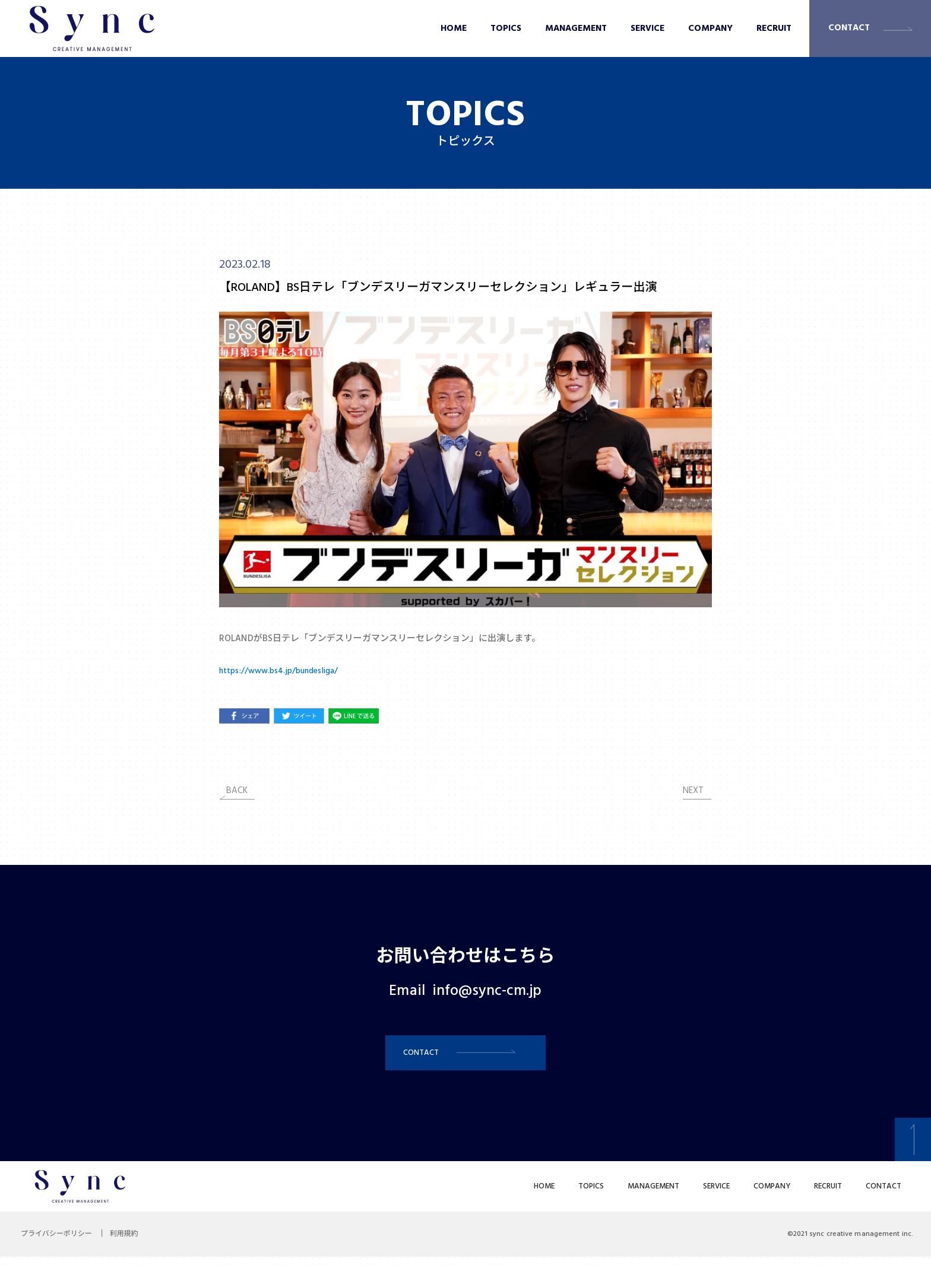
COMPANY (710, 28)
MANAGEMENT (576, 28)
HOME (454, 28)
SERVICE (647, 28)
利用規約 (133, 1242)
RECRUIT (773, 28)
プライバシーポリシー (59, 1242)
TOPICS (505, 28)
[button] (465, 1057)
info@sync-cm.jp (487, 991)
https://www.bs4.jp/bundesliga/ (284, 671)
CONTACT (849, 28)
